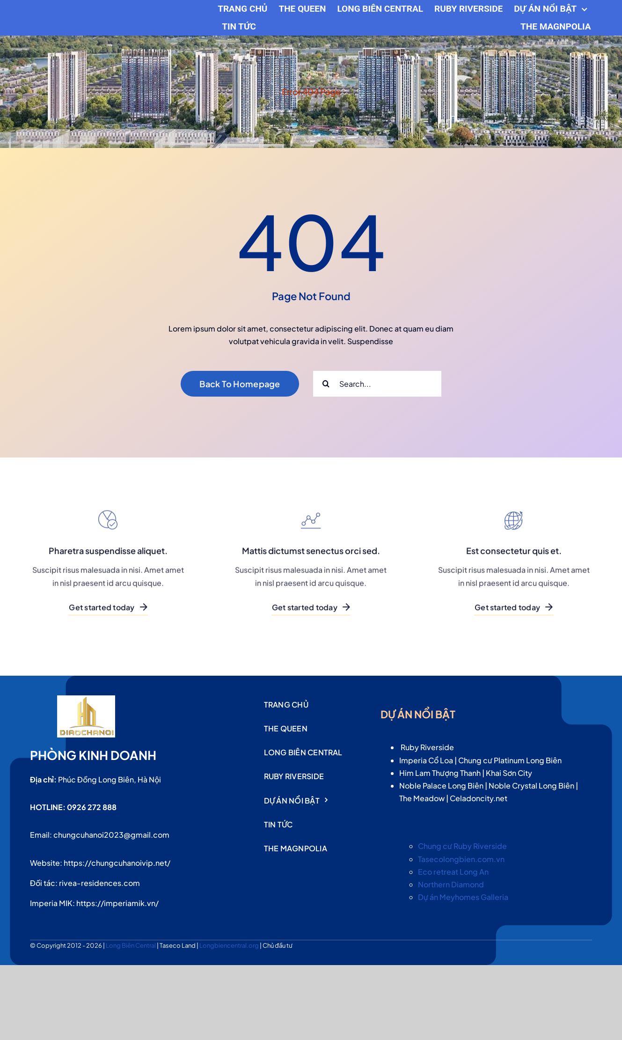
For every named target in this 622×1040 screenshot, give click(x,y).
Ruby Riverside (427, 747)
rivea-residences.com (99, 883)
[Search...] (377, 384)
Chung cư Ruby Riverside (462, 846)
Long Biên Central (131, 945)
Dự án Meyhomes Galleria (463, 897)
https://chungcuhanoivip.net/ (117, 863)
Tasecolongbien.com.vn (461, 859)
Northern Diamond (451, 884)
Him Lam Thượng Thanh (440, 773)
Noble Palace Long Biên (441, 785)
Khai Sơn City (509, 773)
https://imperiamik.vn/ (117, 903)
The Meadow (422, 798)
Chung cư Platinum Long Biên (510, 760)
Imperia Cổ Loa (426, 760)
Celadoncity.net (478, 798)
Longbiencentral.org (229, 945)
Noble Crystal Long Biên (531, 785)
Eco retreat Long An (453, 872)
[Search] (326, 384)
